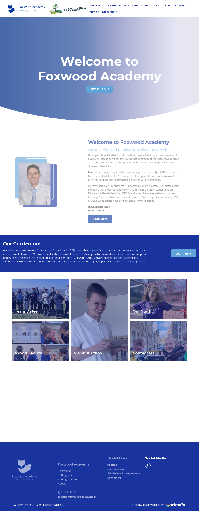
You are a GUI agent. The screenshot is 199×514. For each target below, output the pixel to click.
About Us (95, 5)
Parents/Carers (141, 5)
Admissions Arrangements (130, 473)
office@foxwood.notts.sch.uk (78, 503)
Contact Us (120, 477)
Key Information (116, 5)
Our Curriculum (123, 469)
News (93, 11)
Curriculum (163, 5)
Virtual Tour (99, 89)
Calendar (180, 5)
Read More (106, 219)
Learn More (184, 253)
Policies (118, 464)
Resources (108, 11)
